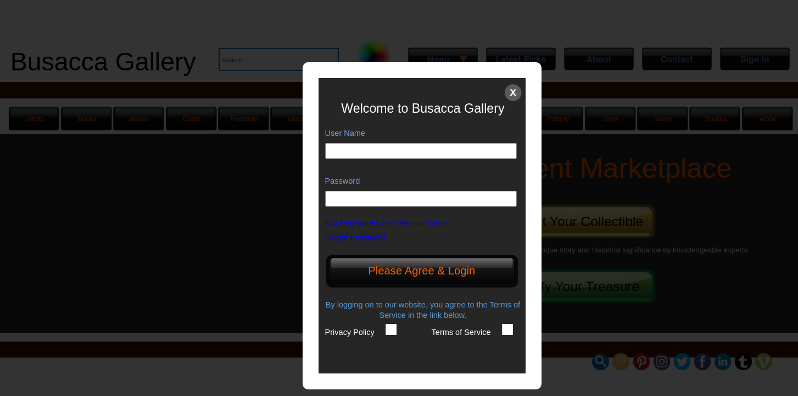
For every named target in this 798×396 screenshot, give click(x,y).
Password (342, 181)
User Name (345, 133)
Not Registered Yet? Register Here (392, 223)
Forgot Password (361, 237)
